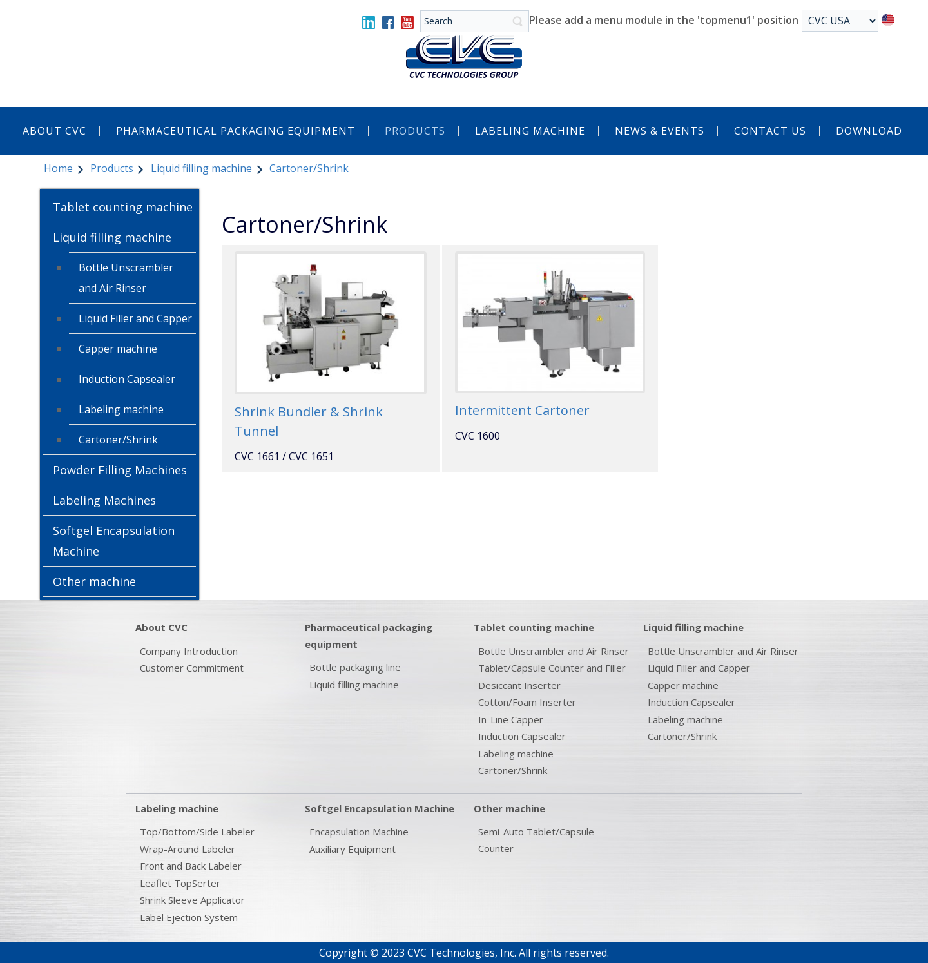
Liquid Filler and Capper (135, 318)
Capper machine (118, 349)
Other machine (94, 581)
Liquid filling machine (201, 168)
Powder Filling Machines (120, 470)
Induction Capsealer (127, 379)
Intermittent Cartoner (522, 410)
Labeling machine (121, 409)
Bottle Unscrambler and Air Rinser (126, 277)
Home (58, 168)
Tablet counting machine (123, 207)
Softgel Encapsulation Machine (114, 541)
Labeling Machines (104, 500)
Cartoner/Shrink (118, 440)
